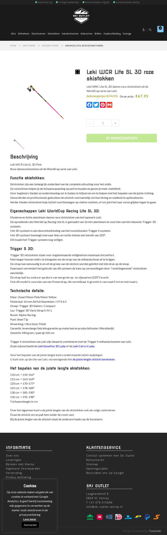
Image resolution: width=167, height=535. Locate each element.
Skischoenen (38, 33)
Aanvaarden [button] (30, 524)
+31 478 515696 (100, 502)
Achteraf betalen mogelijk (95, 2)
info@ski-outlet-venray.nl (104, 506)
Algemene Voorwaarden (23, 468)
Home (13, 45)
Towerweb (155, 531)
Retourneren (95, 460)
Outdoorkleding (112, 33)
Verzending (14, 473)
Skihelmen (23, 33)
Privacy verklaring (18, 477)
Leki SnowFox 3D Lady (52, 346)
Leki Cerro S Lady (83, 346)
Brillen (98, 33)
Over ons (12, 455)
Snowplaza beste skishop (126, 2)
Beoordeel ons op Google (105, 473)
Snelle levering (43, 2)
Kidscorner (87, 33)
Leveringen (13, 460)
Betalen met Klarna (20, 464)
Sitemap (92, 464)
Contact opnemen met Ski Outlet (110, 455)
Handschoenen (70, 33)
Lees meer (29, 519)
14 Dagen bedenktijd (67, 2)
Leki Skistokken (50, 45)
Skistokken (54, 33)
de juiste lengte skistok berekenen (94, 359)
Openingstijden (97, 468)
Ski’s (13, 33)
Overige (127, 33)
